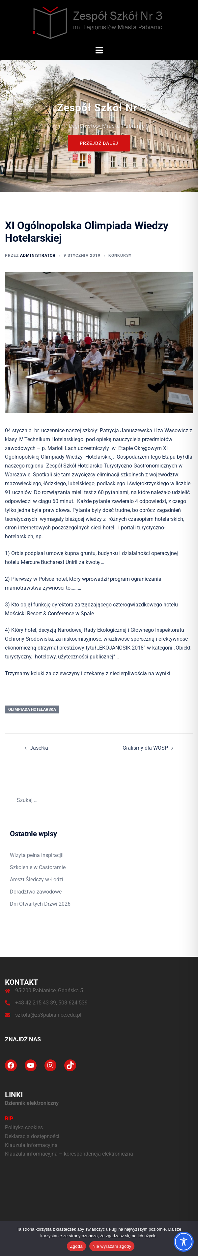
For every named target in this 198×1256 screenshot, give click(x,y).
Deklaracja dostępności (32, 1136)
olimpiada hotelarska (32, 709)
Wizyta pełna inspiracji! (37, 855)
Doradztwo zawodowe (36, 892)
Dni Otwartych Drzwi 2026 (40, 904)
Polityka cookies (24, 1127)
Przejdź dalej (99, 143)
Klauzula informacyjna (31, 1145)
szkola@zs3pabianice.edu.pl (48, 1015)
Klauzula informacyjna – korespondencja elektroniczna (69, 1154)
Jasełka (39, 748)
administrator (38, 255)
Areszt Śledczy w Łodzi (36, 879)
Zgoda (76, 1246)
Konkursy (119, 255)
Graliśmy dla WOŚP (145, 748)
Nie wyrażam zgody (112, 1246)
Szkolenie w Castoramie (38, 867)
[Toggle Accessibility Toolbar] (183, 1241)
